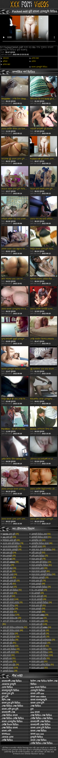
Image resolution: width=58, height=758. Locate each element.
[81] (15, 622)
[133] (10, 668)
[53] (9, 577)
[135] (11, 615)
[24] (9, 552)
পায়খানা (6, 58)
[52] (9, 584)
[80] (13, 630)
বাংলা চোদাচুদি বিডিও (39, 67)
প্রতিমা (5, 61)
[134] (10, 599)
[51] (9, 658)
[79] (38, 559)
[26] (9, 537)
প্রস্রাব (33, 61)
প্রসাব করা (6, 64)
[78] (13, 543)
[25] (11, 534)
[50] (38, 608)
